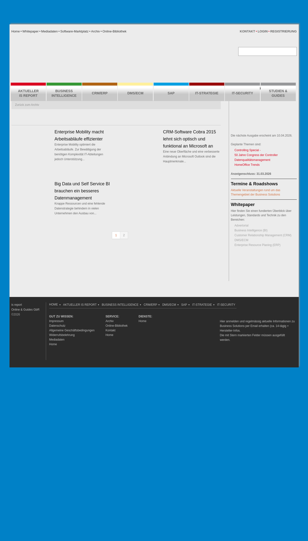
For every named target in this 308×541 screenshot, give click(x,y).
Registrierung (283, 31)
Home (15, 31)
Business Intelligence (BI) (251, 230)
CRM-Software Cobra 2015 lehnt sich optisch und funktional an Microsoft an (189, 138)
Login (263, 31)
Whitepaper (30, 31)
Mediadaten (49, 31)
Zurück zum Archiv (27, 105)
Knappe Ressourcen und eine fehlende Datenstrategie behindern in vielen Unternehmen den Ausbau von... (80, 208)
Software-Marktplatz (74, 31)
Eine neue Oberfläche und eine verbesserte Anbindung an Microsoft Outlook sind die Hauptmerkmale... (191, 156)
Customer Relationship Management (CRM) (263, 235)
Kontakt (247, 31)
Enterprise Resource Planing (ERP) (258, 245)
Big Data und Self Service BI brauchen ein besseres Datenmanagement (82, 190)
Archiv (95, 31)
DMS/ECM (241, 240)
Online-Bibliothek (114, 31)
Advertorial (241, 225)
